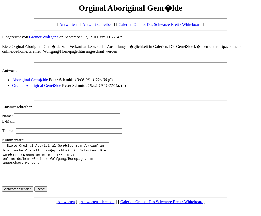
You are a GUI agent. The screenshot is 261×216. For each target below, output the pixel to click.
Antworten (68, 24)
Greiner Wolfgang (43, 37)
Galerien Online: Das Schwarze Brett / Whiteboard (159, 24)
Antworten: (11, 70)
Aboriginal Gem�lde (30, 80)
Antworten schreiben (98, 209)
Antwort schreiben (97, 24)
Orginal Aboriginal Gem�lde (37, 85)
